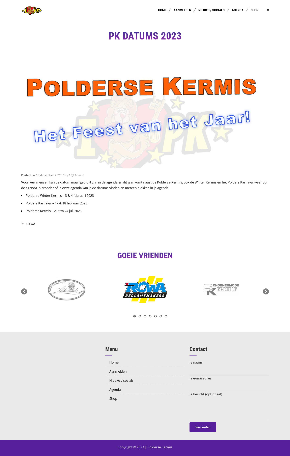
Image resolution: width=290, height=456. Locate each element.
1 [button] (134, 316)
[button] (24, 291)
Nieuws (30, 224)
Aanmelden (182, 10)
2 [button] (140, 316)
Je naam (196, 362)
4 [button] (150, 316)
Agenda (237, 10)
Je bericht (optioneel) (206, 394)
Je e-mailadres (200, 378)
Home (162, 10)
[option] (145, 289)
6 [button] (161, 316)
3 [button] (145, 316)
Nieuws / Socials (211, 10)
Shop (255, 10)
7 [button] (166, 316)
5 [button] (155, 316)
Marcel (79, 175)
